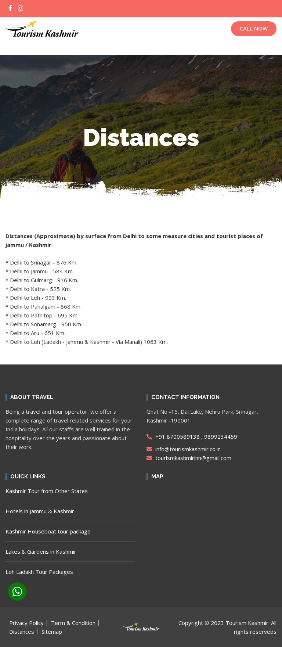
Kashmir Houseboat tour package (48, 531)
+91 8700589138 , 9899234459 (192, 436)
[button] (141, 47)
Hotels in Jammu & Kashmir (40, 511)
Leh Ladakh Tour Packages (39, 571)
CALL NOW (254, 28)
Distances (21, 631)
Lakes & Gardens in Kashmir (41, 551)
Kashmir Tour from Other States (47, 491)
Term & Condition (73, 622)
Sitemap (51, 631)
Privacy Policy (26, 622)
